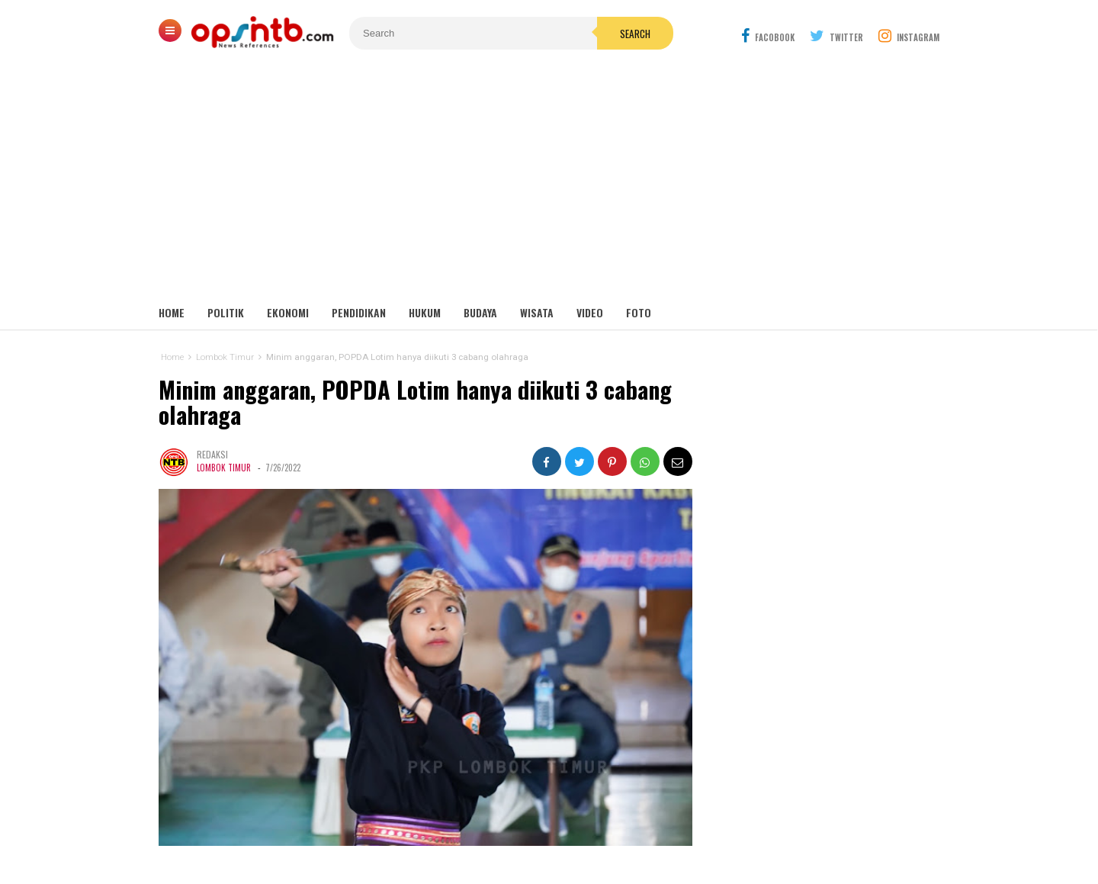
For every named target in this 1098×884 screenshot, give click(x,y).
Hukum (425, 312)
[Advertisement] (549, 183)
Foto (638, 312)
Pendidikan (359, 312)
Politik (225, 312)
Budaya (480, 312)
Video (589, 312)
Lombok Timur (224, 467)
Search (635, 33)
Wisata (537, 312)
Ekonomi (288, 312)
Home (172, 312)
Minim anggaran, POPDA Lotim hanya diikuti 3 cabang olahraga (415, 402)
